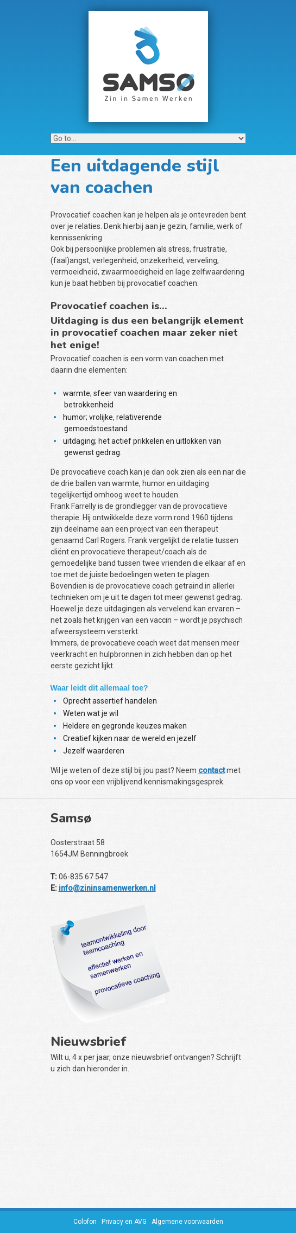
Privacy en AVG (124, 1221)
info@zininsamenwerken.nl (107, 888)
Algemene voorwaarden (187, 1221)
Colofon (85, 1221)
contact (211, 770)
